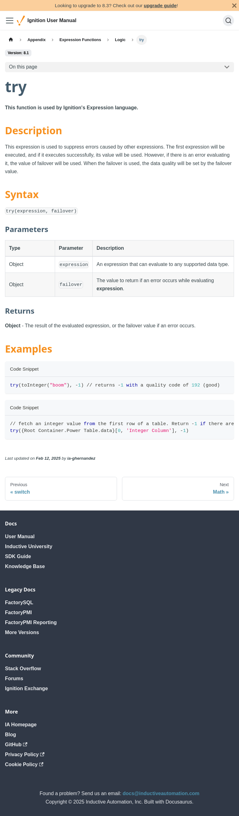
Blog (10, 734)
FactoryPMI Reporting (31, 622)
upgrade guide (160, 5)
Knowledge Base (25, 566)
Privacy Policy (25, 754)
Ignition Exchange (26, 688)
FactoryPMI (18, 612)
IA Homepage (21, 724)
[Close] (234, 5)
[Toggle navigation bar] (9, 20)
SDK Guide (18, 556)
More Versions (22, 632)
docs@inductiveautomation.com (161, 793)
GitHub (16, 744)
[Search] (228, 20)
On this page (23, 66)
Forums (14, 678)
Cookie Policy (24, 764)
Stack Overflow (23, 668)
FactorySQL (19, 602)
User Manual (20, 536)
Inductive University (28, 546)
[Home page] (11, 40)
